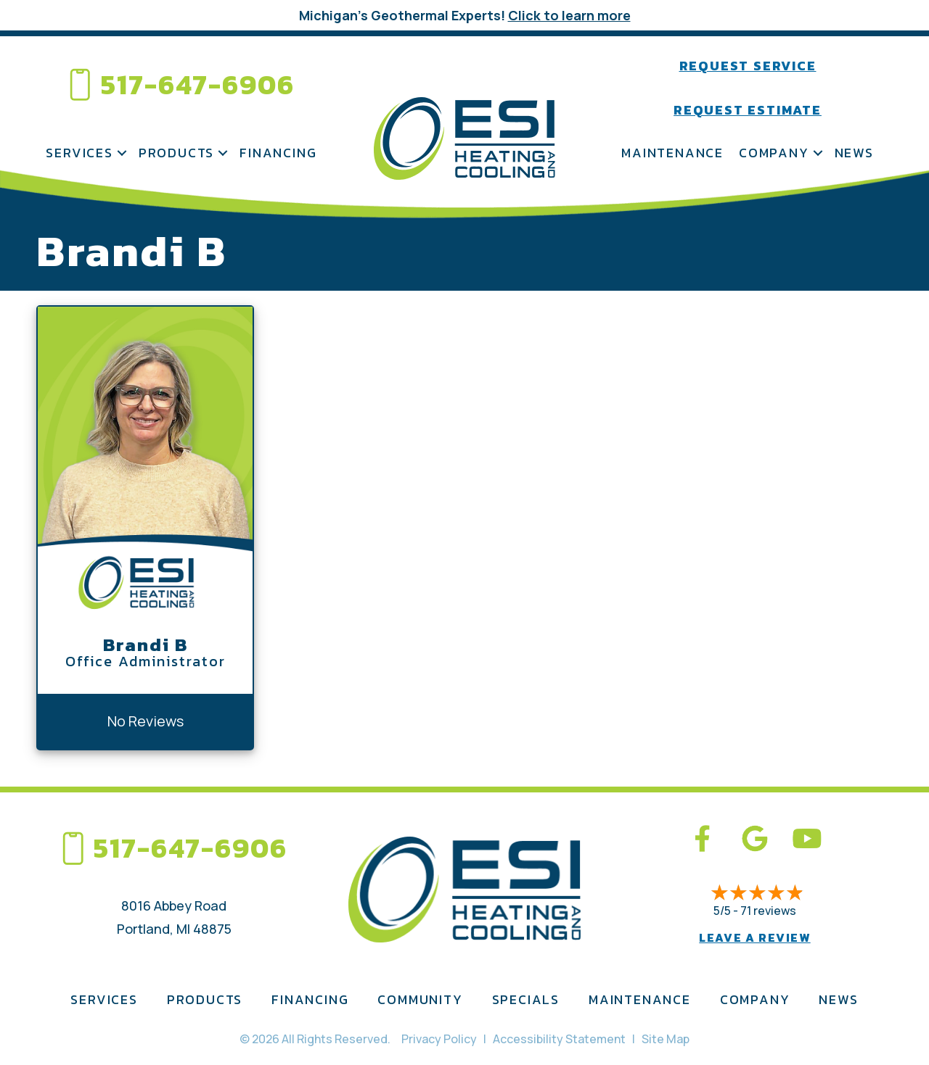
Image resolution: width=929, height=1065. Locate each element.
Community (419, 999)
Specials (526, 999)
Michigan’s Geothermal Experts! (465, 15)
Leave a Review (754, 937)
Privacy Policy (439, 1039)
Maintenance (672, 152)
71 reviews (768, 911)
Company (774, 152)
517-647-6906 (198, 84)
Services (79, 152)
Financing (278, 152)
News (854, 152)
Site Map (665, 1039)
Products (176, 152)
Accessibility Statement (559, 1039)
